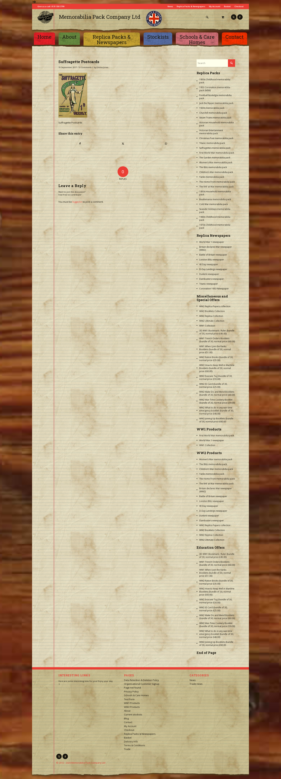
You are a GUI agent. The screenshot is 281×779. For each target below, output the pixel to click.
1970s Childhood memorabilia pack (214, 226)
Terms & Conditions (134, 745)
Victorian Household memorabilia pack (216, 124)
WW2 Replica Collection (211, 316)
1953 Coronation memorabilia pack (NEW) (214, 89)
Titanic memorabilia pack (212, 143)
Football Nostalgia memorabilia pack (215, 97)
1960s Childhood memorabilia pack (214, 218)
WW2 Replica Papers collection (214, 306)
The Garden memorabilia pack (214, 157)
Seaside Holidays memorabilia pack (214, 211)
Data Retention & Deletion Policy (141, 680)
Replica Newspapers (213, 235)
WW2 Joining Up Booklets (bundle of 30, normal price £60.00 (216, 420)
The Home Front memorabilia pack (217, 181)
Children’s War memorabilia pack (216, 172)
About (127, 710)
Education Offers (211, 547)
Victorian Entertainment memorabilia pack (211, 132)
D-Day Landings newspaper (213, 269)
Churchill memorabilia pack (213, 112)
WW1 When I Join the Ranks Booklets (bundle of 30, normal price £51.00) (215, 349)
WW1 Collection (207, 325)
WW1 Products (209, 429)
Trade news (196, 683)
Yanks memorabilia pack (211, 176)
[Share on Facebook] (80, 143)
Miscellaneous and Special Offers (212, 298)
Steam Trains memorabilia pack (215, 117)
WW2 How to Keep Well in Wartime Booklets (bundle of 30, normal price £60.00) (216, 368)
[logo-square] (45, 17)
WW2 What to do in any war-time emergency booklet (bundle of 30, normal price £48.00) (216, 410)
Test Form (129, 699)
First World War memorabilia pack (216, 152)
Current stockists (133, 714)
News (170, 6)
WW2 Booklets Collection (212, 311)
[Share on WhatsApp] (166, 143)
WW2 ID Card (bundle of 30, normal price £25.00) (213, 385)
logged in (77, 201)
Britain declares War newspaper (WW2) (215, 248)
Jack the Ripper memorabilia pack (216, 103)
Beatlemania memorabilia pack (215, 199)
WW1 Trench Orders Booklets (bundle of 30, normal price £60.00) (217, 340)
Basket (227, 6)
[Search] (207, 17)
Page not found (132, 687)
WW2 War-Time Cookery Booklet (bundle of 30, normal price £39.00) (217, 401)
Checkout (239, 6)
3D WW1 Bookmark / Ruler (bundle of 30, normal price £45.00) (216, 332)
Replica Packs (208, 73)
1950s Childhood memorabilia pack (214, 81)
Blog (126, 718)
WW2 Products (209, 453)
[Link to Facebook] (240, 17)
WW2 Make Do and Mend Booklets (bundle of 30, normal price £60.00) (217, 393)
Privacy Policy (131, 691)
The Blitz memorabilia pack (213, 167)
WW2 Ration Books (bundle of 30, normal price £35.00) (216, 359)
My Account (214, 6)
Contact (128, 722)
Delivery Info (131, 741)
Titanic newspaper (208, 283)
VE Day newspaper (208, 264)
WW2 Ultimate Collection (211, 320)
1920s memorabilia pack (211, 107)
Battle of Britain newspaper (213, 254)
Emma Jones (102, 67)
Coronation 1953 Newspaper (214, 288)
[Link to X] (233, 17)
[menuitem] (208, 17)
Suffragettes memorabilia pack (214, 147)
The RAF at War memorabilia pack (216, 186)
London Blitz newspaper (211, 259)
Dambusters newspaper (211, 278)
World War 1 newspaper (211, 242)
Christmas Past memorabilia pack (216, 138)
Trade (127, 749)
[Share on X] (123, 143)
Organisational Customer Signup (141, 683)
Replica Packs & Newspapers (191, 6)
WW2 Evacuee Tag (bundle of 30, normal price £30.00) (215, 378)
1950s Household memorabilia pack (215, 193)
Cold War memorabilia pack (213, 204)
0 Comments (85, 67)
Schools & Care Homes (136, 695)
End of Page (206, 653)
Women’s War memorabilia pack (215, 162)
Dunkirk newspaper (209, 274)
